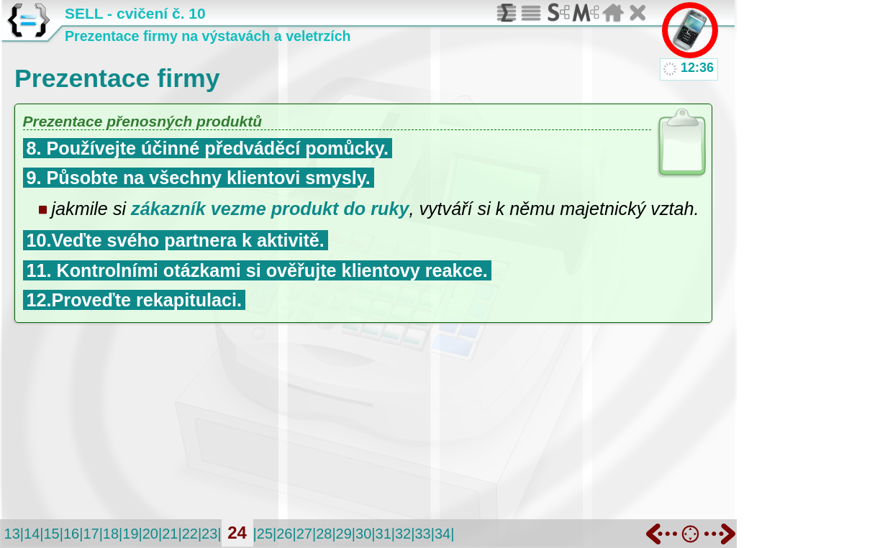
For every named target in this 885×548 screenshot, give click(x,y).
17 (91, 534)
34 (442, 534)
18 (111, 534)
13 (12, 534)
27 (304, 534)
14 (32, 534)
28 (324, 534)
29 (344, 534)
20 (150, 534)
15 (51, 534)
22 (190, 534)
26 (284, 534)
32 (403, 534)
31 (383, 534)
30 (363, 534)
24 (237, 532)
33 (422, 534)
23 (209, 534)
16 (71, 534)
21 (170, 534)
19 (130, 534)
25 (265, 534)
